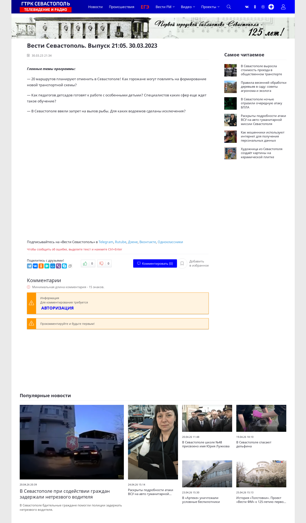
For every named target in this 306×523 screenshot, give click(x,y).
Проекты (208, 6)
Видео (186, 6)
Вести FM (163, 6)
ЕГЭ (145, 6)
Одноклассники (170, 242)
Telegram (106, 242)
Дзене (133, 242)
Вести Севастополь (77, 242)
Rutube (120, 242)
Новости (95, 6)
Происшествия (121, 6)
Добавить (193, 263)
